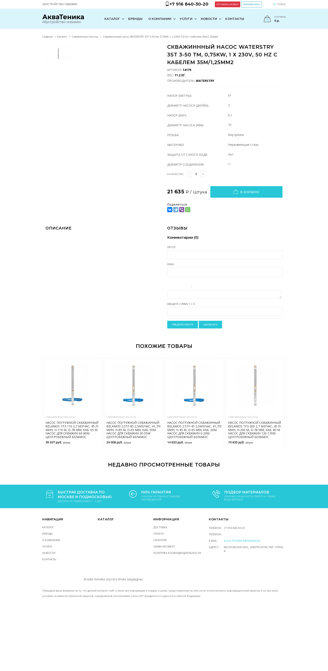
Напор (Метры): (179, 95)
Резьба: (173, 135)
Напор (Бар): (177, 115)
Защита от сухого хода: (187, 154)
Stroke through (186, 287)
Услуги (187, 19)
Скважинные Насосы (85, 36)
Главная (47, 36)
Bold (170, 287)
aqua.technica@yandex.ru (242, 540)
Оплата (158, 533)
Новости (210, 19)
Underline (181, 287)
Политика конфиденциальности (177, 553)
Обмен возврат (164, 546)
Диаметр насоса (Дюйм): (188, 105)
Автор (171, 247)
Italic (175, 287)
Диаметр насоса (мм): (185, 125)
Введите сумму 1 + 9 (181, 304)
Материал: (175, 145)
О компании (161, 19)
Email (170, 264)
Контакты (236, 19)
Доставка (160, 527)
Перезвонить (268, 3)
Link (208, 287)
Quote (197, 287)
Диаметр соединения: (185, 164)
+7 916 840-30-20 (234, 528)
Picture (213, 287)
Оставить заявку (244, 3)
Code (202, 287)
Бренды (137, 19)
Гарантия (160, 540)
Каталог (113, 19)
